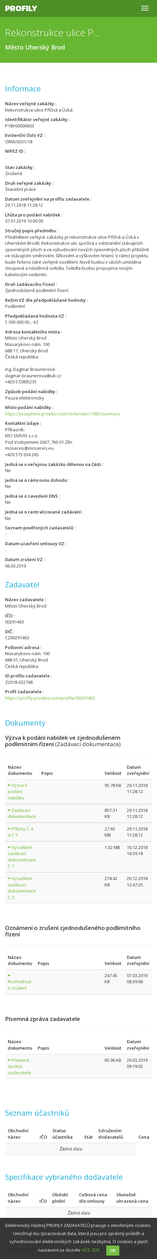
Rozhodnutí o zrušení (19, 984)
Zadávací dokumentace (22, 813)
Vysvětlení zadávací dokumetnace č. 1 (22, 856)
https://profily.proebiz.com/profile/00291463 (50, 698)
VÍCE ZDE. (91, 1250)
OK (113, 1250)
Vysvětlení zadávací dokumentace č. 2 (22, 887)
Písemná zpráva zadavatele (19, 1066)
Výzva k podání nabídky (17, 791)
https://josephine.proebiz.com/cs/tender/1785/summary (62, 414)
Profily (21, 8)
